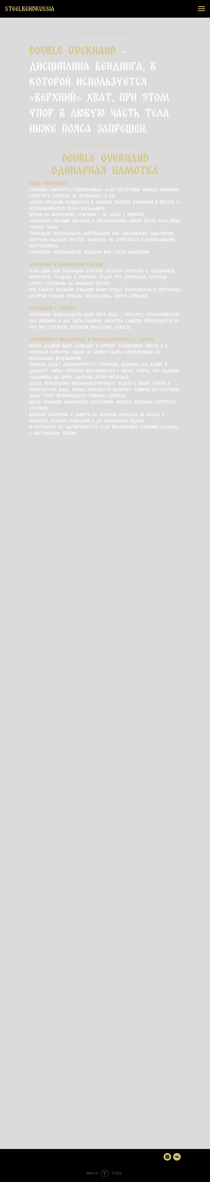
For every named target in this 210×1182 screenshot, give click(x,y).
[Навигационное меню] (201, 8)
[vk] (177, 1157)
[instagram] (167, 1157)
